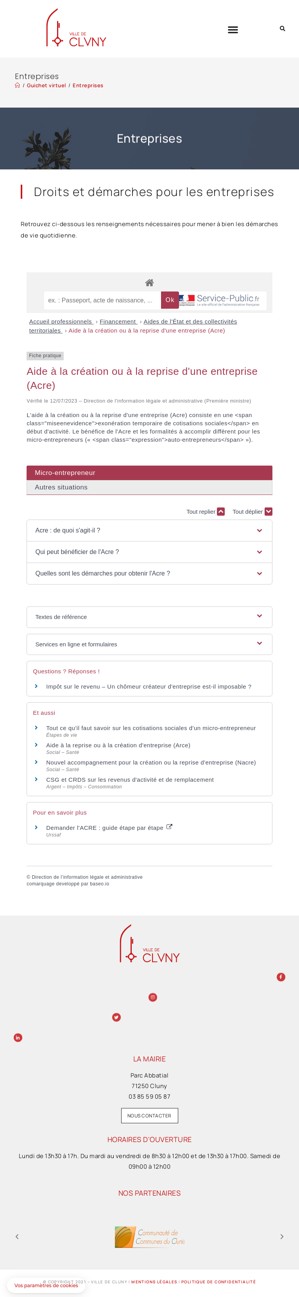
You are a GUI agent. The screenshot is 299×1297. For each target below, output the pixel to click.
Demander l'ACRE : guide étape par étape (109, 827)
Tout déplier (252, 511)
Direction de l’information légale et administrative (87, 877)
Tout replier (205, 511)
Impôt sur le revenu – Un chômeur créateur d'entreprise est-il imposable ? (148, 686)
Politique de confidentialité (218, 1281)
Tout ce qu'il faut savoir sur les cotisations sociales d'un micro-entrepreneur (151, 728)
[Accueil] (17, 85)
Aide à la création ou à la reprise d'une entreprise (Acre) (147, 330)
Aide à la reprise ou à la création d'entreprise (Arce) (118, 745)
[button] (233, 29)
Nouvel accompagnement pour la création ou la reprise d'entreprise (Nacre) (151, 762)
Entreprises (88, 85)
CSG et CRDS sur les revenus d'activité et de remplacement (130, 779)
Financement (119, 321)
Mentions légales (154, 1281)
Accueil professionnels (61, 321)
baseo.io (99, 884)
